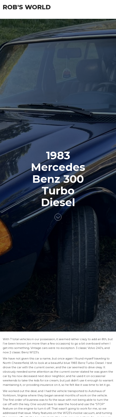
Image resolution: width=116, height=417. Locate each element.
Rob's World (27, 7)
